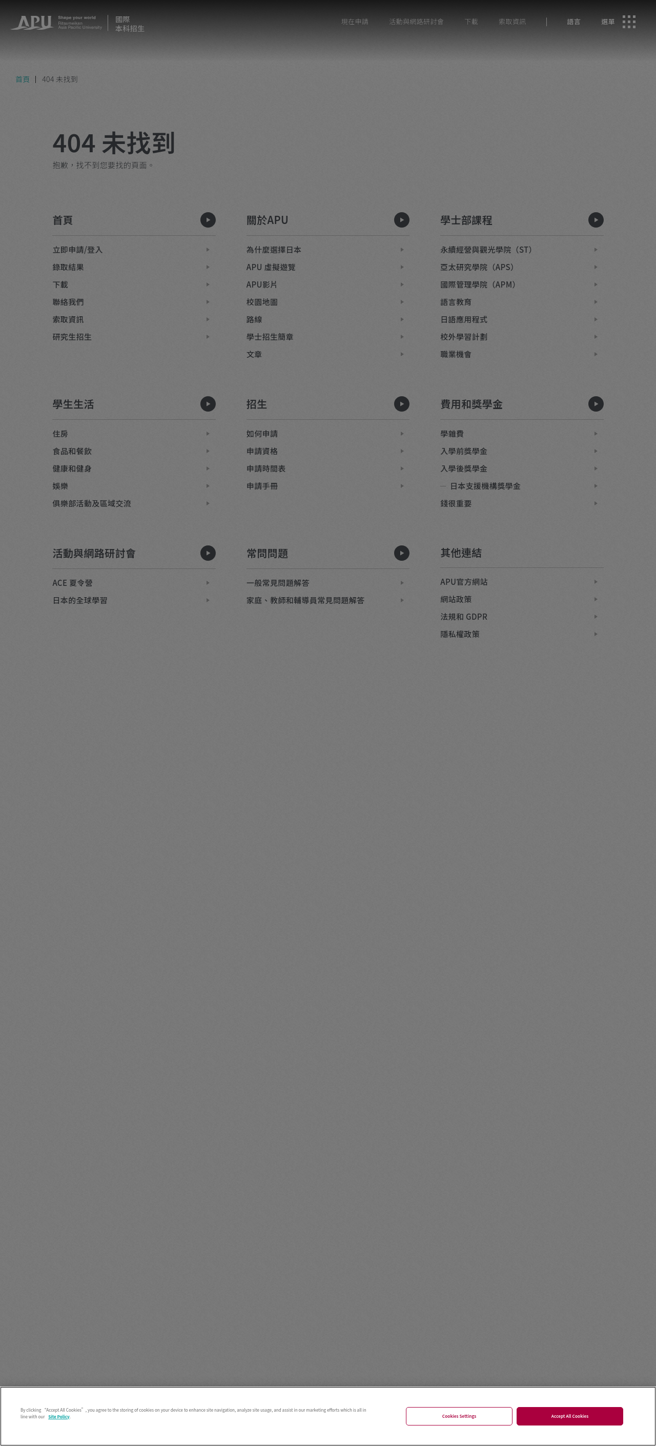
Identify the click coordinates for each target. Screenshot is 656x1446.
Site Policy (59, 1427)
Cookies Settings (459, 1427)
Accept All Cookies (569, 1427)
